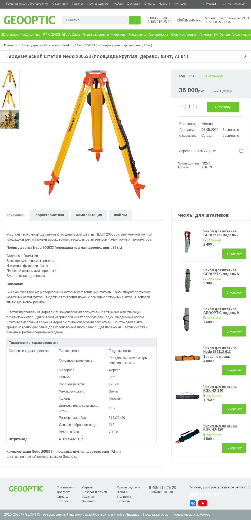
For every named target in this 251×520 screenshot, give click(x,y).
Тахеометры (30, 34)
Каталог (77, 3)
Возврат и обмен (94, 492)
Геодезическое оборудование (27, 3)
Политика (124, 496)
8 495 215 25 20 (159, 22)
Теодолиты (137, 34)
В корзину (223, 107)
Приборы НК (208, 34)
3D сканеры (10, 34)
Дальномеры (158, 34)
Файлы (118, 3)
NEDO (206, 163)
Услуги (225, 34)
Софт (76, 34)
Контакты (180, 3)
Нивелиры (118, 34)
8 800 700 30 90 (159, 18)
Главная (11, 45)
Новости (164, 3)
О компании (60, 3)
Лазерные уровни (96, 34)
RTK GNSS (51, 34)
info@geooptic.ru (189, 19)
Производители (98, 3)
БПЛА (66, 34)
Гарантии (88, 496)
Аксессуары (241, 34)
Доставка (133, 3)
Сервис (87, 487)
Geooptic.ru (29, 18)
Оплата (149, 3)
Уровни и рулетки (183, 34)
